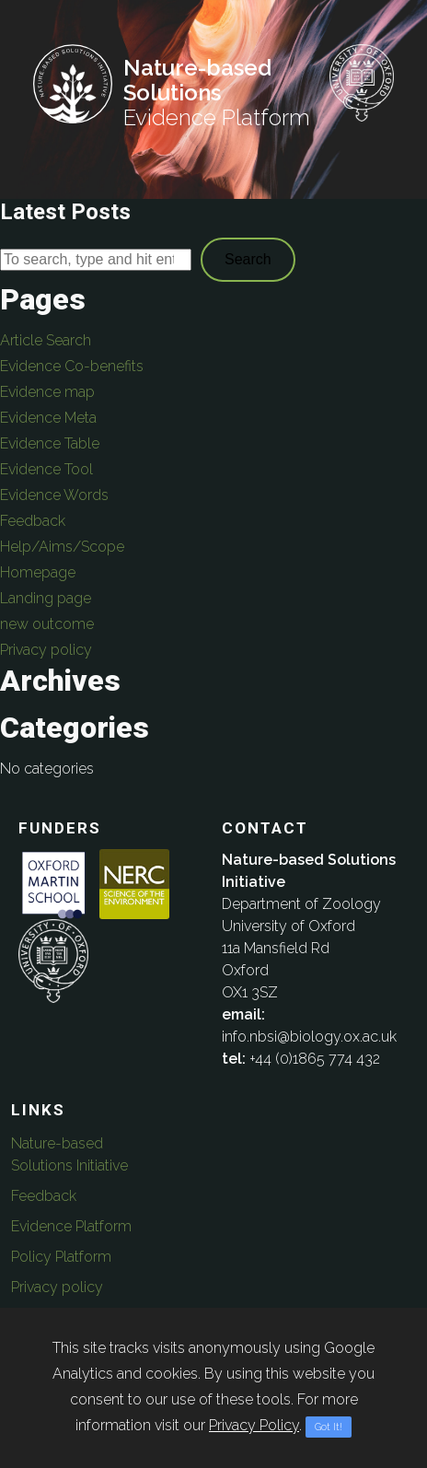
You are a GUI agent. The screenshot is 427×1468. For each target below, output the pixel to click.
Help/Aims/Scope (62, 546)
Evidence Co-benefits (72, 366)
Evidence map (47, 392)
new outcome (47, 624)
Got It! (328, 1427)
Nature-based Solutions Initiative (69, 1154)
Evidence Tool (46, 469)
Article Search (45, 340)
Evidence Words (54, 495)
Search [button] (248, 259)
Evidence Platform (71, 1226)
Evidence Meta (48, 417)
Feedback (32, 521)
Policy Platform (61, 1256)
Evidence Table (49, 443)
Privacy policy (46, 649)
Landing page (45, 598)
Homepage (37, 572)
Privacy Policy (254, 1425)
